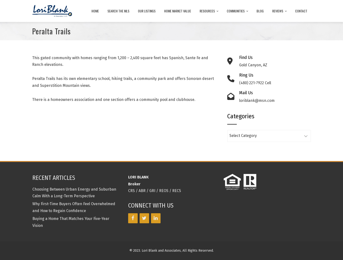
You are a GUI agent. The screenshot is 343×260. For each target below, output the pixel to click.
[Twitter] (144, 218)
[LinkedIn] (156, 218)
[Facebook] (133, 218)
